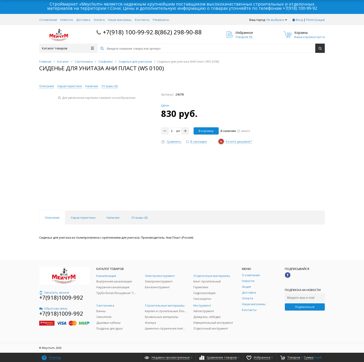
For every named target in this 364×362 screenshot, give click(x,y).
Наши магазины (120, 20)
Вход (299, 20)
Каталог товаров (68, 48)
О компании (48, 20)
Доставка (83, 20)
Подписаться (304, 307)
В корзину (206, 131)
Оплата (99, 20)
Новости (66, 20)
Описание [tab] (52, 217)
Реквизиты (161, 20)
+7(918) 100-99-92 (300, 8)
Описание (46, 86)
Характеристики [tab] (83, 217)
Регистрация (315, 20)
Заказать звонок (54, 292)
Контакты (142, 20)
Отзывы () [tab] (139, 217)
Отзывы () (109, 86)
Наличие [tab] (113, 217)
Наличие (91, 86)
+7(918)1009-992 (61, 297)
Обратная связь (53, 308)
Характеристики (69, 86)
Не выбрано (276, 20)
